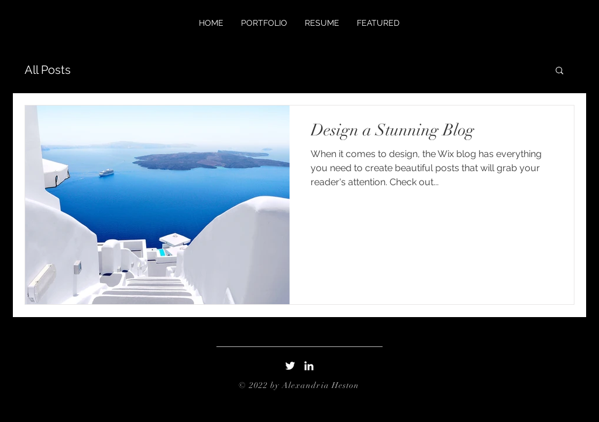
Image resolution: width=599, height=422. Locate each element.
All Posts (48, 70)
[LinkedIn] (308, 365)
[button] (559, 71)
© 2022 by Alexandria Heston (299, 385)
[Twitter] (290, 365)
